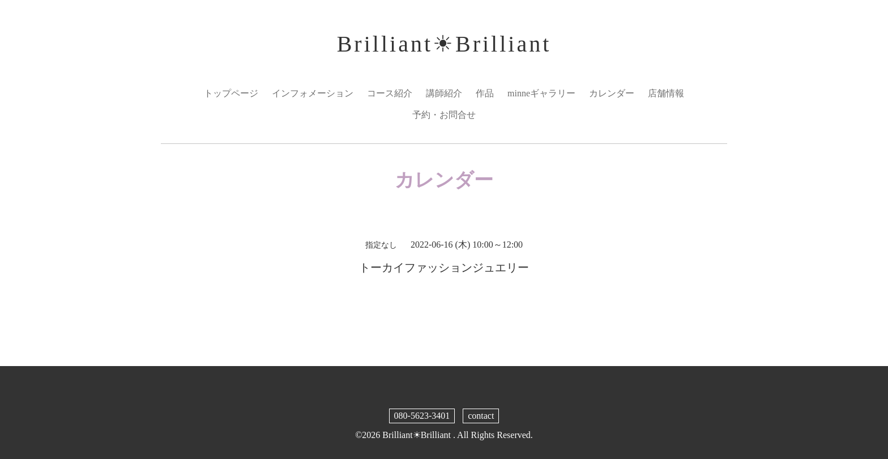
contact (481, 415)
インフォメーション (312, 93)
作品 (485, 93)
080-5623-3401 (422, 415)
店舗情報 (666, 93)
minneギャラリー (541, 93)
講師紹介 (444, 93)
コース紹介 (389, 93)
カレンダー (611, 93)
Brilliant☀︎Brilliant (444, 44)
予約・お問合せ (444, 115)
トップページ (231, 93)
